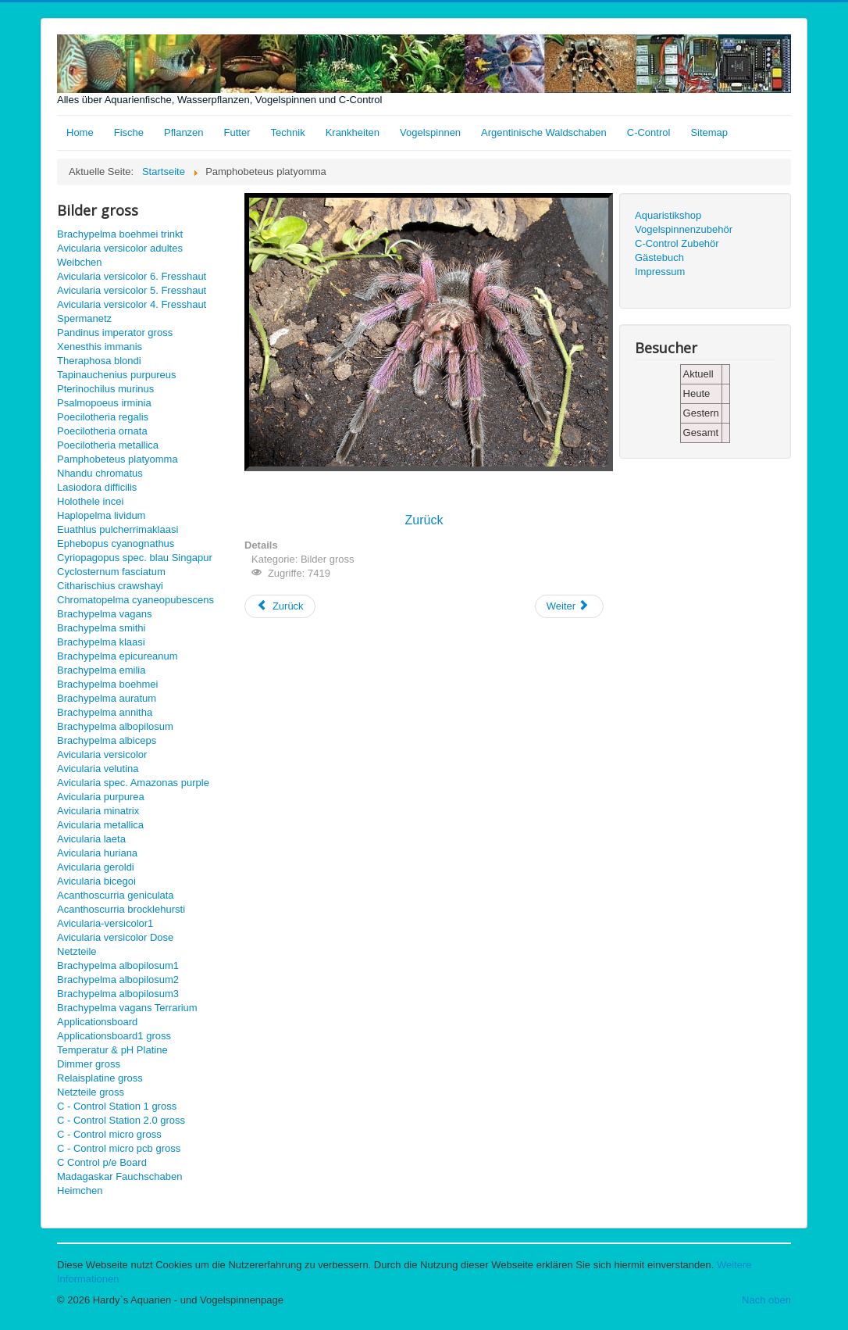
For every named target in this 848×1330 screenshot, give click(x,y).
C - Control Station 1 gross (116, 1106)
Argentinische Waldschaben (544, 132)
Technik (288, 132)
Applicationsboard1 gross (114, 1036)
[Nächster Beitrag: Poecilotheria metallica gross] (569, 606)
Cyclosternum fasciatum (111, 571)
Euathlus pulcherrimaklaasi (117, 529)
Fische (129, 132)
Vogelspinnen (430, 132)
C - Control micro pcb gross (118, 1148)
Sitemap (709, 132)
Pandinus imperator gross (115, 332)
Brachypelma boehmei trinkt (120, 234)
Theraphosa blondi (99, 360)
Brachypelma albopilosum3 (118, 993)
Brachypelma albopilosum (115, 726)
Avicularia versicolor (102, 754)
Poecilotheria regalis (102, 417)
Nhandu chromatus (100, 473)
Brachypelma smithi (101, 628)
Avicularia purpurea (100, 797)
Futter (237, 132)
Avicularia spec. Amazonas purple (133, 782)
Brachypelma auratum (106, 698)
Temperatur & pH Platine (112, 1050)
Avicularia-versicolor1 (105, 923)
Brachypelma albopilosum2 (118, 979)
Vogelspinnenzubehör (683, 229)
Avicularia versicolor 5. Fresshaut (131, 290)
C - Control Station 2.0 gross (121, 1120)
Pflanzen (184, 132)
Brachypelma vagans (104, 614)
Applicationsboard (97, 1022)
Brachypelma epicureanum (117, 656)
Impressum (660, 271)
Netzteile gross (90, 1092)
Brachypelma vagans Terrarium (127, 1008)
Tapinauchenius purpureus (116, 375)
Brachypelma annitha (104, 712)
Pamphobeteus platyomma (117, 459)
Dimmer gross (88, 1064)
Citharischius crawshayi (110, 586)
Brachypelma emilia (101, 670)
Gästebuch (659, 257)
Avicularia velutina (98, 768)
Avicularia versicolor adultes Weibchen (120, 255)
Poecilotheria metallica (108, 445)
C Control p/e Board (102, 1162)
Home (80, 132)
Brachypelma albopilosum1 (118, 965)
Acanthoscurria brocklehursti (121, 909)
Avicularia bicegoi (96, 881)
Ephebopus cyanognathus (115, 543)
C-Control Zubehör (677, 243)
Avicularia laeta (91, 839)
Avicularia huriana (97, 853)
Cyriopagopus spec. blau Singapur (134, 557)
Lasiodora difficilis (97, 487)
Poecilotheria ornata (102, 431)
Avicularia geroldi (95, 867)
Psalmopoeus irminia (104, 403)
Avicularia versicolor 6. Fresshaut (131, 276)
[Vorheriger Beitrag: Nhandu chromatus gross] (279, 606)
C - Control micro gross (109, 1134)
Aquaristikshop (668, 215)
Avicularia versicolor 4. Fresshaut (131, 304)
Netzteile (77, 951)
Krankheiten (352, 132)
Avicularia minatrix (98, 811)
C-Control (649, 132)
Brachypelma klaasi (101, 642)
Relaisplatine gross (100, 1078)
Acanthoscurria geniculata (115, 895)
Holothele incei (90, 501)
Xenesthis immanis (99, 346)
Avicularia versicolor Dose (115, 937)
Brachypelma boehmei (107, 684)
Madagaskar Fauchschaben (119, 1176)
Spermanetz (84, 318)
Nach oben (766, 1300)
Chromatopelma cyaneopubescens (135, 600)
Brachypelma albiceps (106, 740)
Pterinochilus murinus (105, 389)
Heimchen (80, 1190)
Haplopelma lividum (101, 515)
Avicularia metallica (100, 825)
